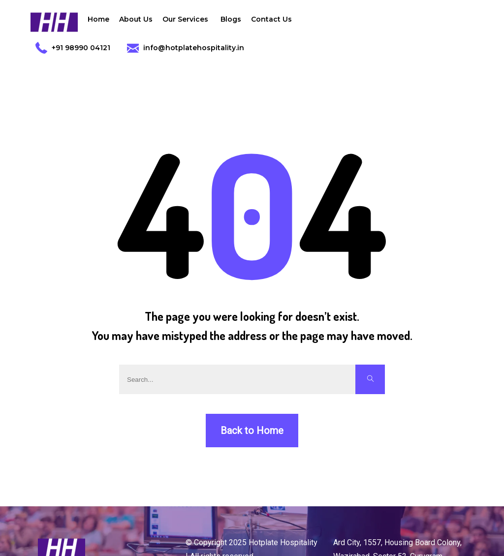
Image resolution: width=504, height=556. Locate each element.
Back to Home (252, 430)
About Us (136, 19)
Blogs (230, 19)
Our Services (186, 22)
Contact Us (271, 19)
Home (98, 19)
